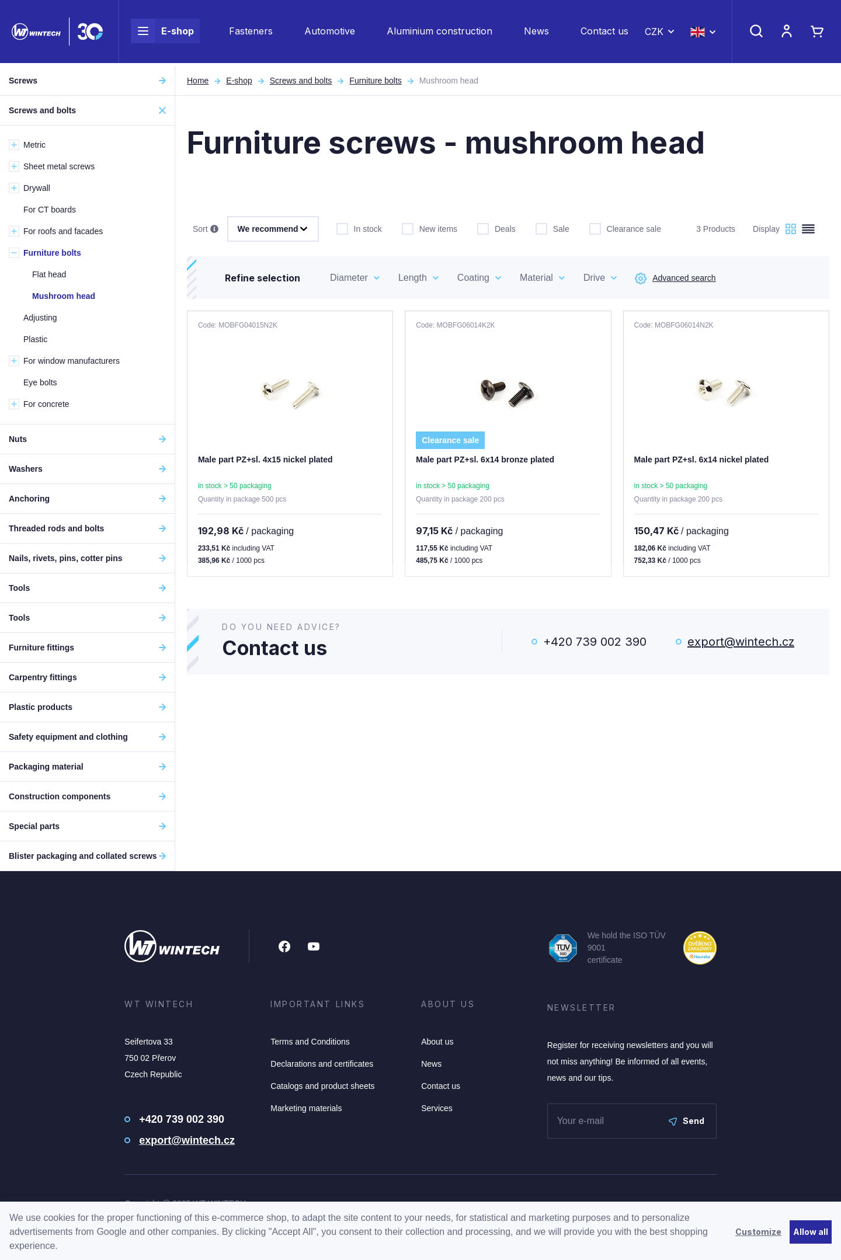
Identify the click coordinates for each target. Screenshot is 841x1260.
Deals (496, 228)
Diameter (349, 278)
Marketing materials (306, 1108)
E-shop (162, 32)
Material (536, 278)
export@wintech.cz (740, 642)
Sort (205, 229)
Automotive (329, 33)
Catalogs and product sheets (322, 1086)
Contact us (604, 33)
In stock (359, 228)
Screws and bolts (301, 80)
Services (437, 1108)
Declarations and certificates (321, 1063)
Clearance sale (625, 228)
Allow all (810, 1232)
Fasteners (251, 33)
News (536, 33)
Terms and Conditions (309, 1041)
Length (412, 278)
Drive (594, 278)
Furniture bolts (375, 80)
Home (197, 80)
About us (437, 1041)
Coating (473, 278)
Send (686, 1121)
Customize (758, 1232)
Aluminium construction (439, 33)
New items (429, 228)
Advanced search (675, 278)
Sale (552, 228)
